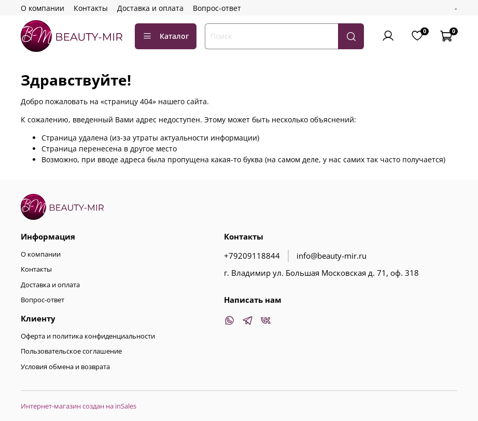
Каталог (166, 36)
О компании (42, 8)
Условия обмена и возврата (65, 366)
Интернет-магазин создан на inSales (78, 406)
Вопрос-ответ (217, 8)
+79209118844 (252, 255)
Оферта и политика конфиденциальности (88, 336)
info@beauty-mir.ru (332, 255)
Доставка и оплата (150, 8)
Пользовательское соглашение (71, 351)
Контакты (91, 8)
